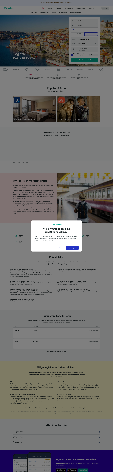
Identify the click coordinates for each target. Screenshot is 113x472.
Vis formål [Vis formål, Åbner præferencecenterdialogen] (61, 248)
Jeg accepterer (72, 248)
